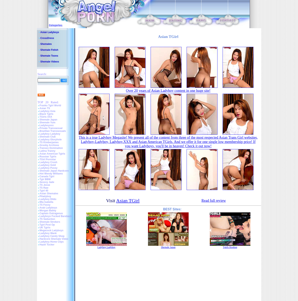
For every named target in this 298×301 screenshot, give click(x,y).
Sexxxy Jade (47, 182)
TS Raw (44, 187)
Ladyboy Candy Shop (52, 236)
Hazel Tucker (47, 244)
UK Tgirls (45, 227)
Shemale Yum (47, 122)
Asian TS (45, 108)
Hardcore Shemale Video (54, 239)
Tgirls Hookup (230, 247)
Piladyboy (45, 196)
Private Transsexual (51, 128)
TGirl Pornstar (48, 159)
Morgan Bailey (48, 210)
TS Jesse (45, 185)
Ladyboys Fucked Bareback (56, 216)
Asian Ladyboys (49, 32)
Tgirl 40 (44, 190)
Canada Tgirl (47, 176)
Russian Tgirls (48, 156)
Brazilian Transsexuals (53, 131)
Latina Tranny (47, 150)
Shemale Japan (48, 119)
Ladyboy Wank (48, 233)
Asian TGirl (128, 200)
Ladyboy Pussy (49, 168)
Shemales (46, 44)
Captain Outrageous (51, 213)
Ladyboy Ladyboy (50, 133)
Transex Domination (51, 148)
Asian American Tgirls (52, 153)
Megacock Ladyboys (51, 230)
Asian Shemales (49, 193)
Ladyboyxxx (47, 125)
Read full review (213, 201)
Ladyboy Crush (48, 162)
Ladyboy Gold (48, 165)
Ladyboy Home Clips (52, 241)
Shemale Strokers (50, 221)
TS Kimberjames (49, 142)
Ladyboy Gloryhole (51, 139)
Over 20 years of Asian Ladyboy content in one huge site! (168, 91)
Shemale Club (48, 136)
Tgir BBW (45, 179)
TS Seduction (47, 219)
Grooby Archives (49, 145)
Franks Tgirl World (50, 105)
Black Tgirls (46, 114)
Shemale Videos (49, 61)
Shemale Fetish (49, 49)
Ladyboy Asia (47, 111)
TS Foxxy (45, 204)
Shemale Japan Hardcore (54, 170)
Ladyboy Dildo (48, 199)
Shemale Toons (49, 55)
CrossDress (47, 38)
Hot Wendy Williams (51, 173)
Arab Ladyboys (48, 207)
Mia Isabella (46, 202)
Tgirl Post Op (47, 224)
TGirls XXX (46, 116)
